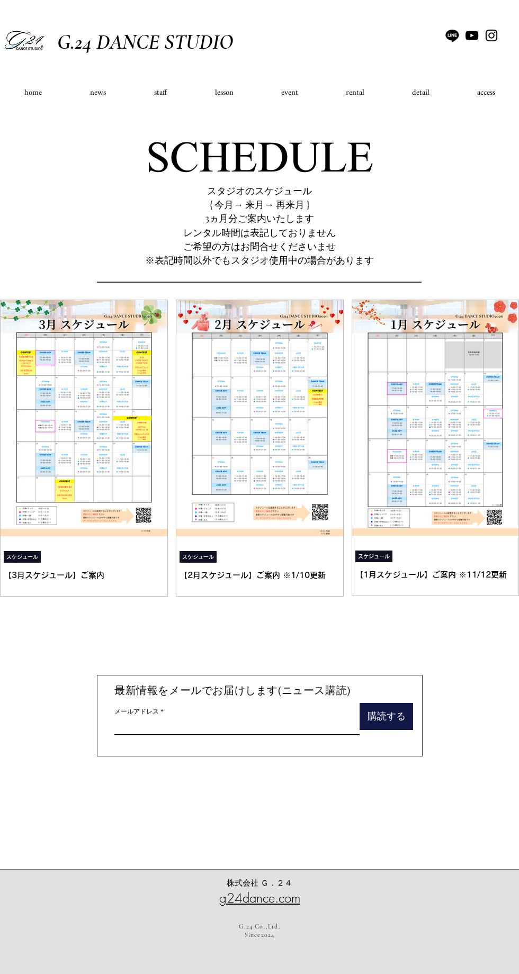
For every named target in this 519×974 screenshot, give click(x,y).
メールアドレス (136, 711)
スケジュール (22, 557)
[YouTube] (472, 35)
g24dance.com (259, 897)
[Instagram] (491, 35)
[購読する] (386, 716)
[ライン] (452, 35)
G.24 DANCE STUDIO (145, 42)
